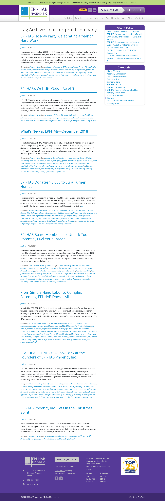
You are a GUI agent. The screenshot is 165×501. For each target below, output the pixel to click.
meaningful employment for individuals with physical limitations (52, 221)
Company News (35, 67)
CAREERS (104, 476)
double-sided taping (37, 161)
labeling (32, 331)
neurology (77, 395)
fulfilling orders (63, 213)
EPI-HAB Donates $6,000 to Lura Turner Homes (53, 184)
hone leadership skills (38, 273)
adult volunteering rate (66, 265)
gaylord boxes (82, 161)
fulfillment (90, 70)
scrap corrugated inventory (60, 169)
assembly (48, 115)
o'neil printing (25, 337)
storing (60, 224)
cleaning (76, 158)
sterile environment (59, 339)
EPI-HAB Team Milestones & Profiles (122, 90)
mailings (33, 392)
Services (56, 18)
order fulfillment (41, 397)
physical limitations (58, 120)
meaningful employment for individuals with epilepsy (60, 75)
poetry (62, 397)
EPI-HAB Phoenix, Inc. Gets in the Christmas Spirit (56, 410)
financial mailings (56, 389)
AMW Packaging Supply (69, 67)
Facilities (67, 18)
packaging (81, 166)
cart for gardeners (76, 323)
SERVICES (90, 476)
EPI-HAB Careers (114, 84)
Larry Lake (59, 72)
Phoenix (89, 166)
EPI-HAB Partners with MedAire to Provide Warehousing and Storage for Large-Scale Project (125, 37)
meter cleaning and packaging (62, 395)
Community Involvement (38, 210)
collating (33, 326)
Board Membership (115, 18)
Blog (130, 18)
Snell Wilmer (69, 397)
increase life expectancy (64, 273)
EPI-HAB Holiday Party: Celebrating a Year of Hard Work (56, 38)
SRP (73, 439)
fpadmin (23, 47)
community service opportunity (31, 268)
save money (45, 169)
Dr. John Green (88, 386)
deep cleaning (56, 326)
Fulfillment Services (115, 95)
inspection (46, 118)
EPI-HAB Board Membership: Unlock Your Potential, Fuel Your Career (54, 236)
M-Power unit (52, 331)
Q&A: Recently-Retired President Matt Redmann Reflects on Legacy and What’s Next (124, 58)
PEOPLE (89, 481)
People (78, 18)
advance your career (82, 265)
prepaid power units (54, 337)
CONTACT (104, 481)
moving (57, 166)
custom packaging (75, 386)
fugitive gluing (56, 161)
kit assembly (24, 392)
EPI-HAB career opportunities (31, 389)
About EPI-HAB (113, 71)
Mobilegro (75, 334)
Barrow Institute (90, 384)
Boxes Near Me (26, 70)
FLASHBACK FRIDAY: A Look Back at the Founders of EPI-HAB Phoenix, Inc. (52, 355)
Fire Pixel (141, 497)
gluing (90, 161)
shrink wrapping (33, 171)
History (88, 18)
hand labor (24, 72)
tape (63, 171)
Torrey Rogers (47, 78)
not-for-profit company (88, 75)
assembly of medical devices (73, 384)
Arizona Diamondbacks (87, 67)
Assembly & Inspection (116, 74)
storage (69, 120)
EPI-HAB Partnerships (37, 323)
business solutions (49, 386)
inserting (34, 163)
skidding (28, 339)
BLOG (102, 479)
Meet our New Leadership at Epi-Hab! (123, 31)
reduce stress (59, 279)
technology (24, 282)
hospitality (51, 273)
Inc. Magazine (84, 329)
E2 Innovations (71, 436)
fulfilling (87, 326)
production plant (44, 224)
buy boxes (68, 158)
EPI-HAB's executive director (72, 326)
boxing (66, 323)
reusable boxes (35, 169)
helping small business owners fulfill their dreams (60, 329)
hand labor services (36, 72)
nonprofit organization (28, 279)
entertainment (73, 268)
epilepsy (46, 389)
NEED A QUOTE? (66, 459)
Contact (139, 18)
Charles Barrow (62, 386)
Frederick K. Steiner (71, 389)
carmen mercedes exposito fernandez (72, 70)
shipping (82, 169)
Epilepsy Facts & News (116, 92)
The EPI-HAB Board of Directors (41, 265)
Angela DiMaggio (57, 323)
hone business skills (83, 271)
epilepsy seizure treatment (47, 213)
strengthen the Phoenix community (77, 279)
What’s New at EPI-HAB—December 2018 (54, 131)
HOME (89, 473)
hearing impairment (35, 118)
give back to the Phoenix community (48, 271)
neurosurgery (87, 395)
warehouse (68, 224)
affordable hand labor (54, 384)
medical (62, 276)
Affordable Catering (52, 67)
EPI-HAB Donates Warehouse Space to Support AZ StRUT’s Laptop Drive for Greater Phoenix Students (123, 45)
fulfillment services (69, 161)
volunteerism (61, 282)
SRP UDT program (45, 339)
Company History (35, 384)
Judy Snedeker (78, 273)
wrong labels (32, 342)
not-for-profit (89, 221)
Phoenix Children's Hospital (30, 78)
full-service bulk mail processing (72, 115)
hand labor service (68, 271)
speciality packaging (53, 171)
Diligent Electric (86, 158)
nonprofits (80, 221)
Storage (110, 98)
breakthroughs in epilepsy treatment (45, 70)
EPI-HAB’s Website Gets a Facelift (47, 88)
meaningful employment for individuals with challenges (57, 392)
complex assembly (43, 326)
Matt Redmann (68, 72)
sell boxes (74, 169)
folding (47, 161)
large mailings (40, 331)
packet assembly (53, 397)
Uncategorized (113, 103)
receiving (53, 224)
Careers (99, 18)
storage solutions (79, 120)
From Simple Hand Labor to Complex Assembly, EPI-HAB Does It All (51, 294)
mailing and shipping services (57, 163)
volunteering (51, 282)
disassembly (24, 161)
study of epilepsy (87, 397)
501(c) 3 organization (59, 210)
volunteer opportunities (37, 282)
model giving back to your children (78, 276)
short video (60, 470)
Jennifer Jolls (49, 72)
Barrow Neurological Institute (31, 386)
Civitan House (73, 210)
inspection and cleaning (87, 389)
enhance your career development (55, 268)
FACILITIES (90, 479)
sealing (71, 337)
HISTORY (104, 473)
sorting (42, 171)
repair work (24, 169)
